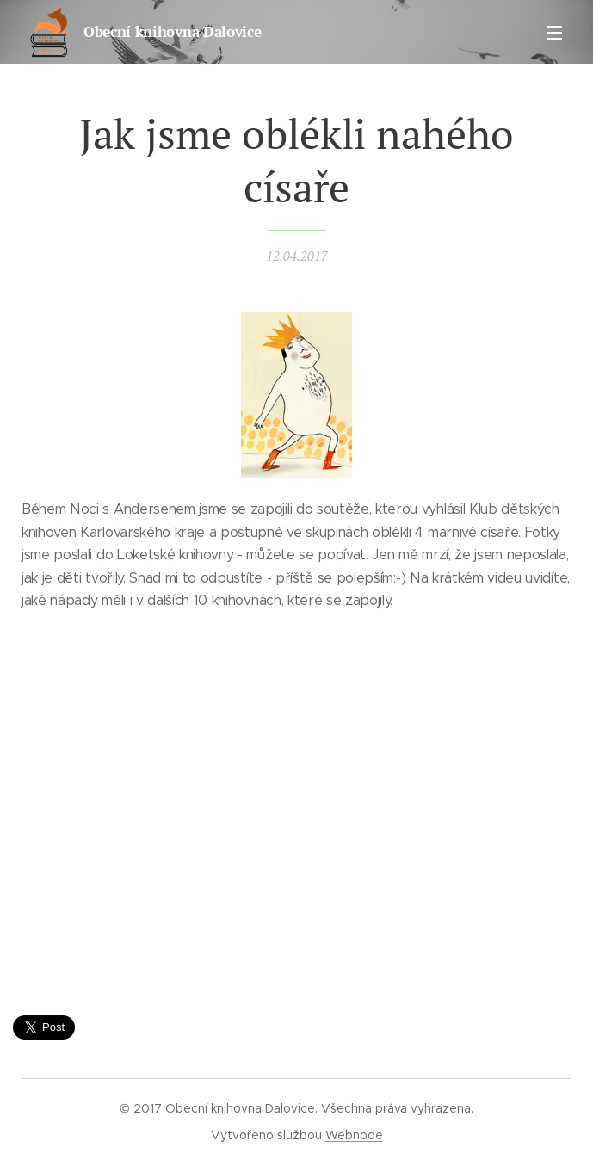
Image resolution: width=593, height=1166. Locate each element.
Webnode (354, 1135)
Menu (554, 33)
